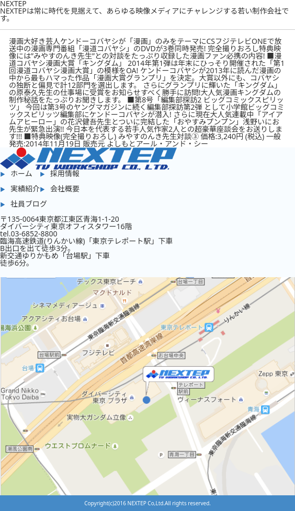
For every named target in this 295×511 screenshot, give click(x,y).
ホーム (21, 173)
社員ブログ (28, 204)
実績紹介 (25, 189)
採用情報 (65, 173)
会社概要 (65, 189)
